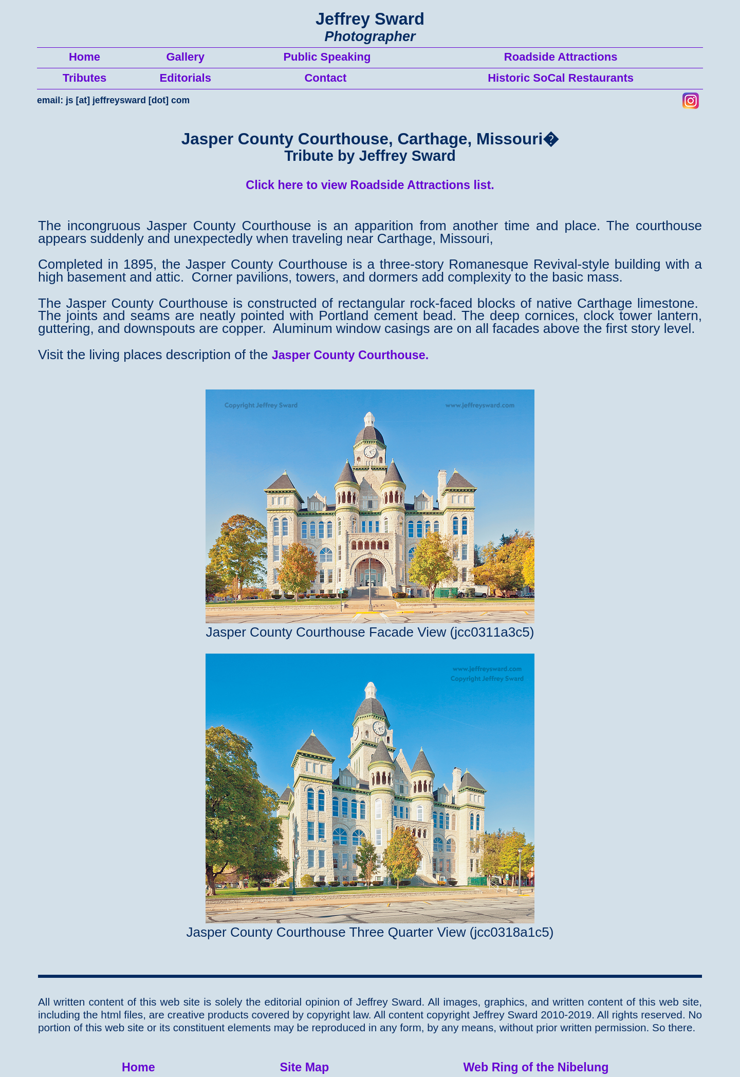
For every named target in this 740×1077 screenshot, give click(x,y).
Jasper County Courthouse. (350, 355)
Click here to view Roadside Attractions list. (370, 185)
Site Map (304, 1067)
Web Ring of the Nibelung (535, 1067)
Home (138, 1067)
